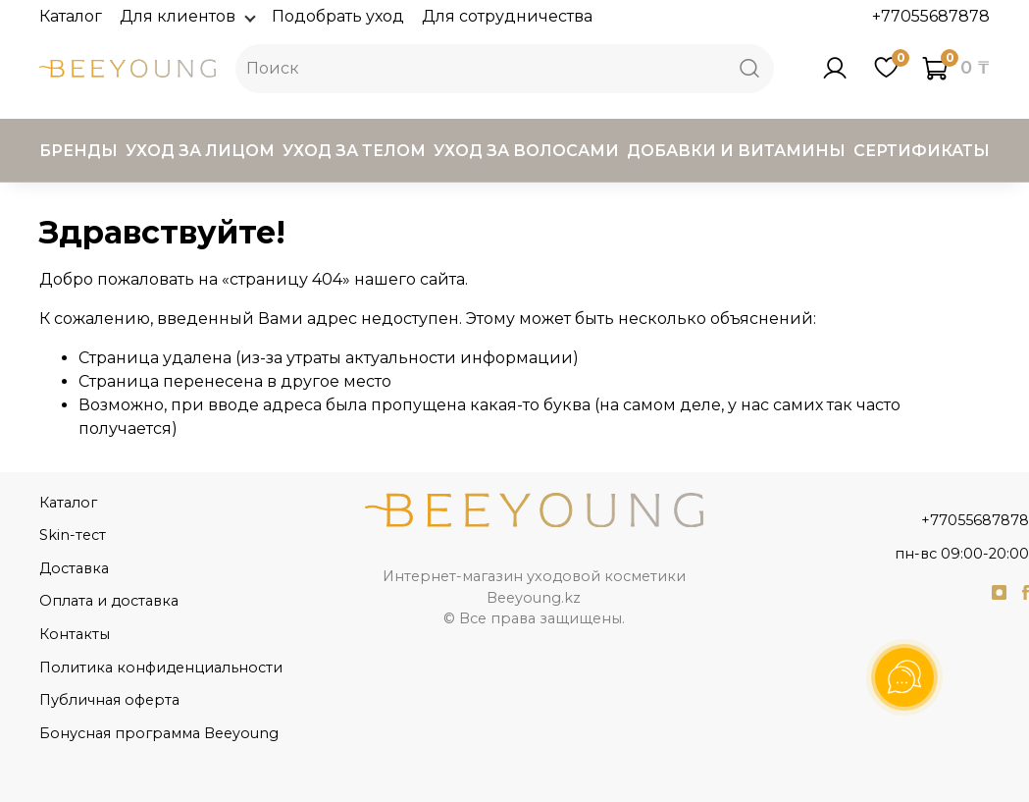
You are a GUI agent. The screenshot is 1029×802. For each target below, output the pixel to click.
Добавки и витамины (736, 150)
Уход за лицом (200, 150)
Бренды (78, 150)
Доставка (74, 568)
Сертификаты (921, 150)
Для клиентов (187, 16)
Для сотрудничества (507, 16)
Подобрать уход (338, 16)
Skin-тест (72, 535)
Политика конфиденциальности (161, 667)
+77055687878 (931, 16)
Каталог (70, 16)
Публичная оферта (109, 700)
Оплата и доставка (109, 601)
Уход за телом (354, 150)
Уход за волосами (526, 150)
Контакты (74, 634)
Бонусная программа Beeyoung (159, 733)
